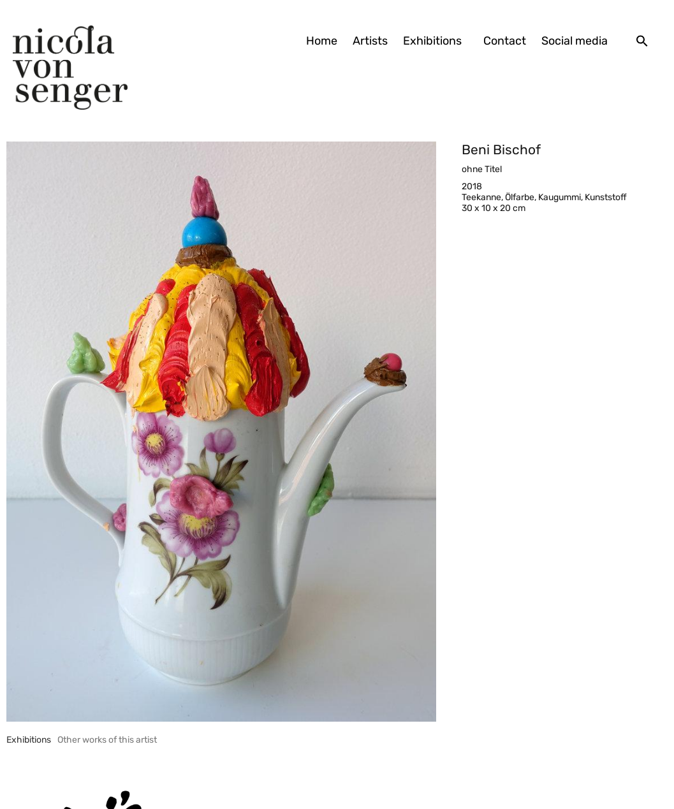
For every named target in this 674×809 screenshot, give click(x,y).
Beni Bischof (501, 149)
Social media (574, 41)
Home (321, 41)
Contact (504, 41)
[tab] (28, 739)
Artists (370, 41)
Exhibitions (435, 41)
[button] (642, 41)
